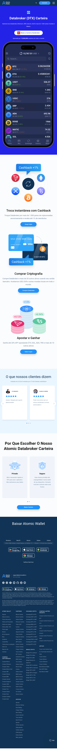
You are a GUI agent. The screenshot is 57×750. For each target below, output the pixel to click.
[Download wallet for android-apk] (42, 550)
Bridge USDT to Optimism (32, 667)
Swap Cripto (28, 224)
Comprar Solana (6, 691)
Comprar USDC (5, 684)
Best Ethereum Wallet (44, 666)
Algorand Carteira (20, 631)
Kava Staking (19, 707)
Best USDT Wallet (43, 669)
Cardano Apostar (20, 730)
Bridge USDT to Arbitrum (31, 665)
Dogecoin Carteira (20, 636)
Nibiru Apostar (19, 737)
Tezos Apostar (19, 717)
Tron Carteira (19, 661)
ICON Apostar (19, 732)
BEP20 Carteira (19, 676)
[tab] (26, 423)
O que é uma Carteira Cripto (45, 649)
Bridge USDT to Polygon (31, 672)
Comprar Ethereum (6, 664)
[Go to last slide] (3, 403)
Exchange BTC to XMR (31, 619)
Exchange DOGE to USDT (32, 639)
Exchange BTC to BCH (31, 641)
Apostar (17, 702)
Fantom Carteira (19, 644)
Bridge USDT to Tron (30, 677)
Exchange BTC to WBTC (31, 636)
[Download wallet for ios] (28, 550)
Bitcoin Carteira (19, 614)
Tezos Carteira (19, 651)
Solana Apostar (19, 735)
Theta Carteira (19, 634)
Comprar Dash (5, 699)
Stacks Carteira (19, 694)
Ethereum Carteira (20, 621)
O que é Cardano (43, 664)
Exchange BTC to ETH (31, 614)
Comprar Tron (5, 689)
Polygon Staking (19, 710)
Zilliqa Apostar (19, 727)
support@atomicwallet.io (19, 575)
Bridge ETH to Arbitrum (31, 652)
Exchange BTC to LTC (31, 634)
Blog (3, 636)
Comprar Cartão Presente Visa (46, 640)
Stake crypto (28, 351)
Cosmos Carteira (20, 689)
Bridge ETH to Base (30, 655)
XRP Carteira (19, 641)
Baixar (44, 3)
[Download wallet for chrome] (28, 556)
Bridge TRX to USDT (30, 680)
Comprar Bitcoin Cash (7, 669)
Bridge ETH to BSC (30, 657)
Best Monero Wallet (43, 671)
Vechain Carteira (19, 681)
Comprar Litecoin (6, 679)
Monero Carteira (19, 616)
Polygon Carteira (19, 649)
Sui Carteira (18, 691)
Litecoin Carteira (19, 646)
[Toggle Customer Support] (52, 740)
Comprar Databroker (28, 290)
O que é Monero (43, 659)
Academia (4, 639)
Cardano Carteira (20, 629)
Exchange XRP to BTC (31, 621)
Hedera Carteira (19, 664)
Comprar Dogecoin (6, 681)
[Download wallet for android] (14, 550)
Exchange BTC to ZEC (31, 644)
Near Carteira (19, 639)
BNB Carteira (19, 659)
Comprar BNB (5, 676)
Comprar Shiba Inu (6, 686)
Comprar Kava (5, 694)
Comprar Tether (5, 666)
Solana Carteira (19, 619)
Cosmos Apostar (20, 715)
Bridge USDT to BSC (30, 670)
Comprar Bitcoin (6, 661)
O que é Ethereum (43, 661)
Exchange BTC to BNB (31, 629)
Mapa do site (5, 649)
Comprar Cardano (6, 696)
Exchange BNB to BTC (31, 624)
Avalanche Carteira (20, 656)
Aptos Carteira (19, 679)
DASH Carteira (19, 686)
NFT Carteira (19, 654)
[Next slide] (54, 403)
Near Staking (19, 712)
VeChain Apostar (20, 725)
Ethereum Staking (20, 705)
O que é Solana (42, 656)
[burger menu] (54, 3)
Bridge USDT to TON (30, 675)
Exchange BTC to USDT (31, 626)
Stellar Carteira (19, 671)
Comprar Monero (6, 674)
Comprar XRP (5, 671)
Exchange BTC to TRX (31, 631)
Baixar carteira (28, 507)
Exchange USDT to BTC (31, 616)
